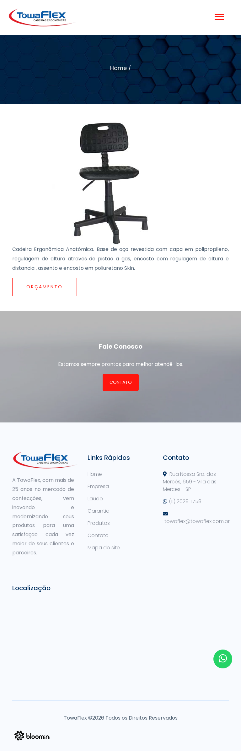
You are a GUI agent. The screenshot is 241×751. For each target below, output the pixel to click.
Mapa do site (104, 547)
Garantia (99, 510)
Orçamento (44, 287)
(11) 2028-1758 (185, 501)
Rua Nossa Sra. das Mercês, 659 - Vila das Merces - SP (190, 482)
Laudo (95, 498)
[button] (218, 15)
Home (118, 68)
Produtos (99, 523)
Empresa (98, 486)
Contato (121, 382)
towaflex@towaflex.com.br (197, 521)
